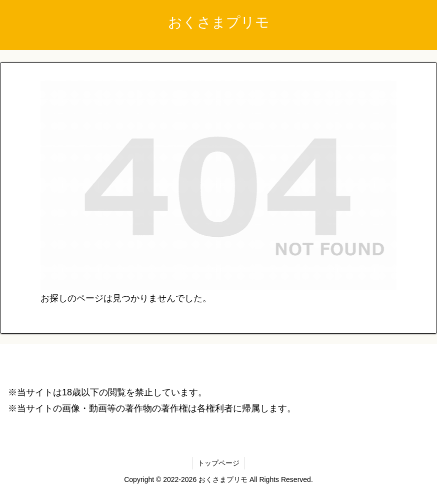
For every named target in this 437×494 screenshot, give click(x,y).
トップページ (219, 463)
